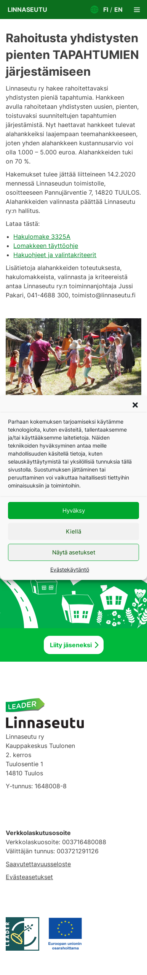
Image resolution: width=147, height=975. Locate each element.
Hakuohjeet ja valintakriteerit (54, 255)
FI (105, 9)
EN (118, 9)
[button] (135, 405)
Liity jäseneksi (71, 645)
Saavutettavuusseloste (38, 864)
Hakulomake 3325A (41, 236)
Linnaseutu (27, 9)
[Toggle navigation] (136, 9)
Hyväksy (73, 510)
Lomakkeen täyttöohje (45, 245)
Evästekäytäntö (69, 569)
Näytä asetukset (73, 552)
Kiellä (73, 531)
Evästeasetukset (29, 877)
